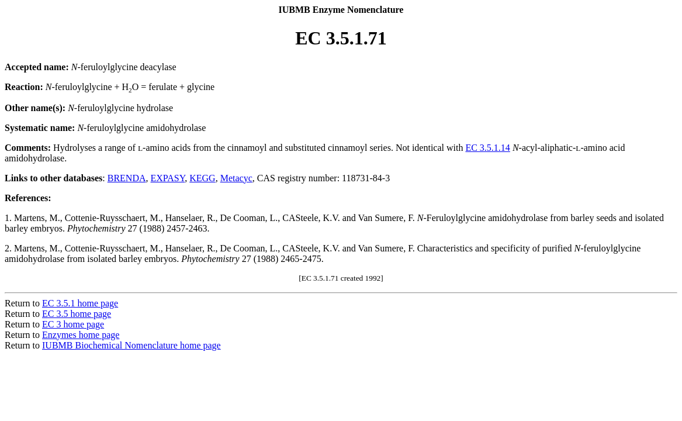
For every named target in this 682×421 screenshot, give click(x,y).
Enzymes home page (80, 335)
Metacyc (236, 178)
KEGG (202, 178)
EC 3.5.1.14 (487, 148)
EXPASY (168, 178)
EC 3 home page (73, 324)
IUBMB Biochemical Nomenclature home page (131, 345)
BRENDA (127, 178)
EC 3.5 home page (76, 314)
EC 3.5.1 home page (80, 303)
